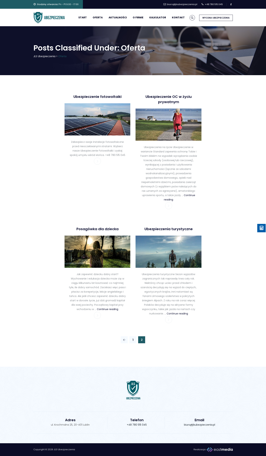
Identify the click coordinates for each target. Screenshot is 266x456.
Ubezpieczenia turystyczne (168, 229)
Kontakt (174, 17)
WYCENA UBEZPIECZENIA (216, 17)
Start (78, 17)
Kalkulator (153, 17)
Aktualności (113, 17)
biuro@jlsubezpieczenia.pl (199, 424)
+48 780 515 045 (137, 424)
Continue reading (107, 309)
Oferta (93, 17)
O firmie (133, 17)
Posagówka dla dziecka (97, 229)
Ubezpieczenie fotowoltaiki (97, 96)
